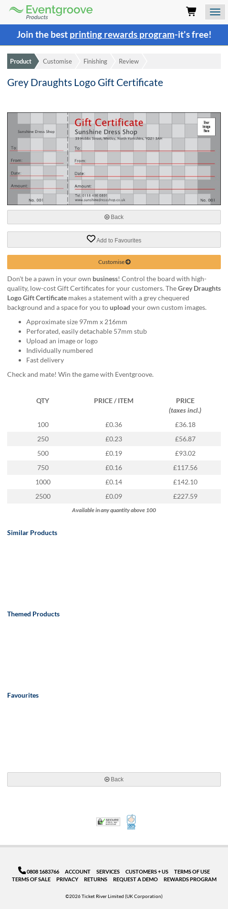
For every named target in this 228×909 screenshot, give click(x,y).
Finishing (95, 61)
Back (114, 217)
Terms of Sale (31, 879)
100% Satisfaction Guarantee (132, 822)
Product (20, 61)
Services (108, 871)
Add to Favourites (114, 239)
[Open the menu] (215, 12)
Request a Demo (135, 879)
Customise (57, 61)
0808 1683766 (39, 871)
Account (78, 871)
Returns (95, 879)
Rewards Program (190, 879)
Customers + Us (146, 871)
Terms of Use (192, 871)
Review (129, 61)
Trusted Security (108, 822)
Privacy (67, 879)
